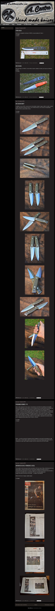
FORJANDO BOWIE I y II (22, 404)
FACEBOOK (36, 24)
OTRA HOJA (18, 31)
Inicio (36, 604)
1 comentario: (32, 397)
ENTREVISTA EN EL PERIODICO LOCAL (25, 466)
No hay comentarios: (33, 62)
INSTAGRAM (19, 24)
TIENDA (13, 24)
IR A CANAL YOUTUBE (27, 24)
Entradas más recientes (21, 604)
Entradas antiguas (49, 604)
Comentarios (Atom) (37, 608)
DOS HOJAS (19, 66)
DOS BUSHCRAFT (20, 104)
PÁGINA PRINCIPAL (6, 24)
